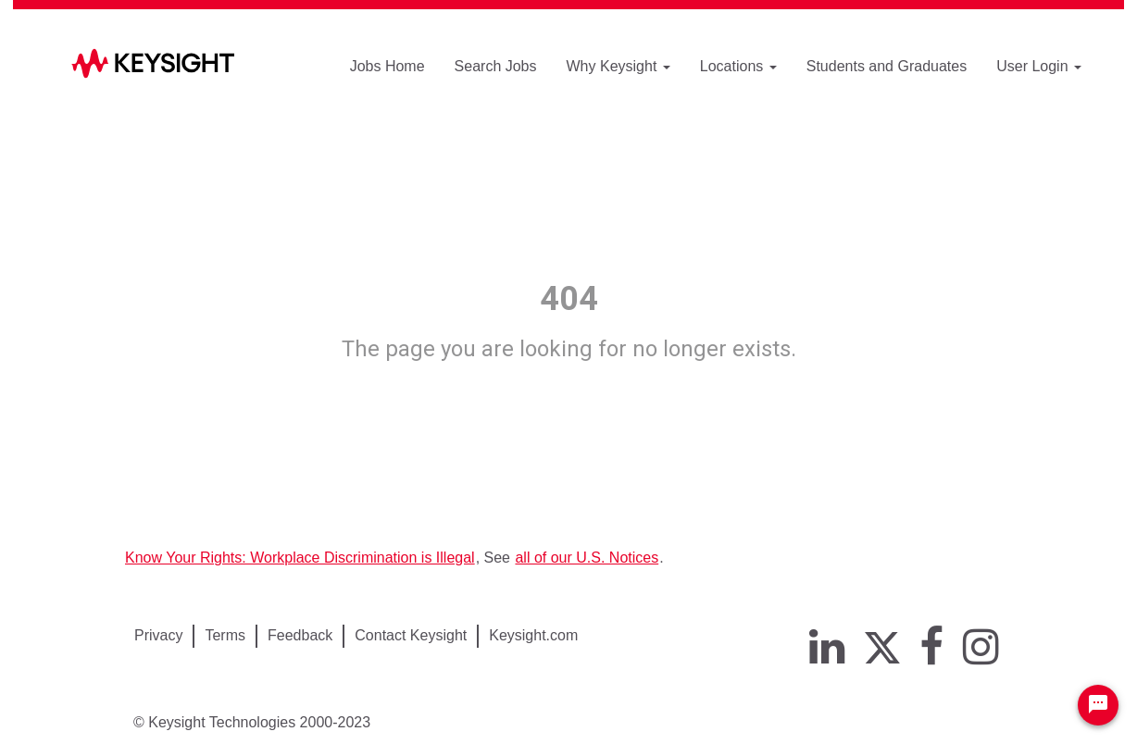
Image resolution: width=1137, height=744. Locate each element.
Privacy (158, 635)
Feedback (300, 635)
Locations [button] (738, 66)
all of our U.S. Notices (586, 557)
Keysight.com (533, 635)
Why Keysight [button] (618, 66)
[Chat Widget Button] (1098, 705)
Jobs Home (387, 66)
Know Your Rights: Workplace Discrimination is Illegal (300, 557)
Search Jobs (496, 66)
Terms (225, 635)
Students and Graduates (886, 66)
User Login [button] (1038, 66)
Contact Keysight (411, 635)
